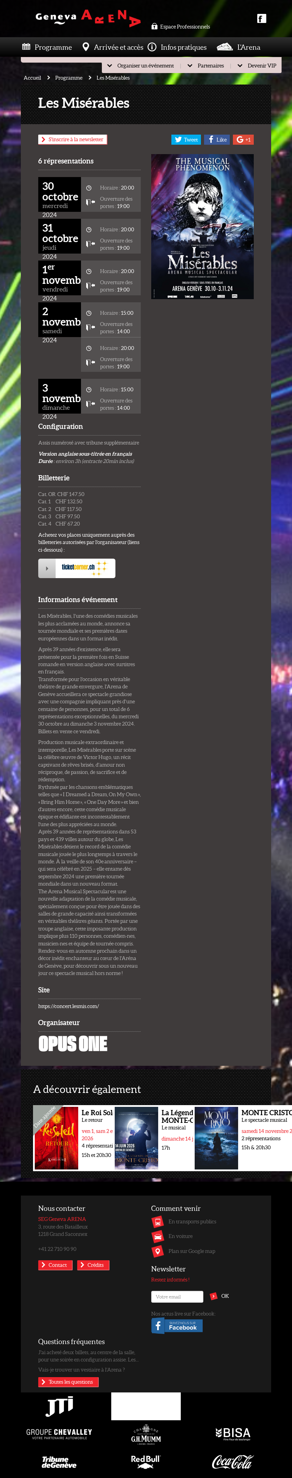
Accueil (32, 77)
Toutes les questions (71, 1382)
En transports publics (192, 1221)
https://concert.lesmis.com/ (68, 1006)
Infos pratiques (183, 47)
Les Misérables (113, 77)
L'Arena (248, 47)
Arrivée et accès (118, 47)
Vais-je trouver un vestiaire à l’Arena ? (81, 1369)
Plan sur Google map (192, 1251)
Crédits (96, 1265)
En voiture (181, 1236)
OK (225, 1296)
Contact (58, 1265)
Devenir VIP (262, 65)
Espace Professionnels (180, 26)
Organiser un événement (145, 65)
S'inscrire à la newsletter (76, 139)
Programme (53, 47)
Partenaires (211, 65)
